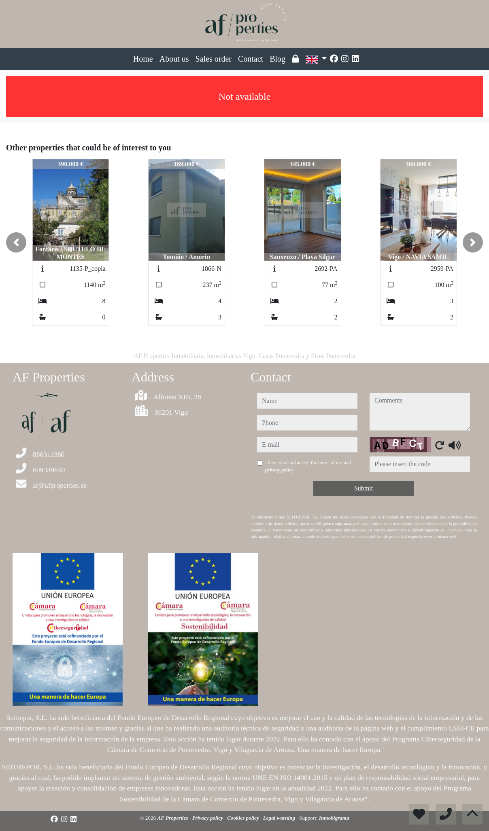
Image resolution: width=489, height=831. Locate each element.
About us (174, 58)
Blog (277, 58)
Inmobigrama (334, 818)
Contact (250, 58)
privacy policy (279, 470)
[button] (16, 242)
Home (143, 58)
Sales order (214, 58)
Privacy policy (208, 818)
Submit (363, 488)
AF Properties (173, 818)
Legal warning (280, 818)
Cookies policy (243, 818)
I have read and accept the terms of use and (308, 466)
